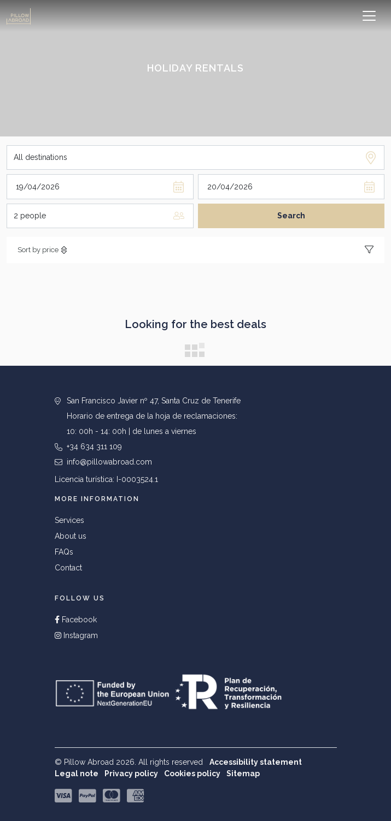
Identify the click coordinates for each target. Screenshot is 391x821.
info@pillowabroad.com (109, 461)
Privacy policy (131, 773)
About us (70, 536)
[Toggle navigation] (369, 16)
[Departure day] (291, 186)
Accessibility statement (255, 762)
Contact (68, 567)
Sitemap (243, 773)
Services (69, 520)
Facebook (76, 619)
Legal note (76, 773)
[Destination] (195, 157)
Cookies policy (192, 773)
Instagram (76, 635)
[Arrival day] (100, 186)
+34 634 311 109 (94, 446)
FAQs (64, 552)
